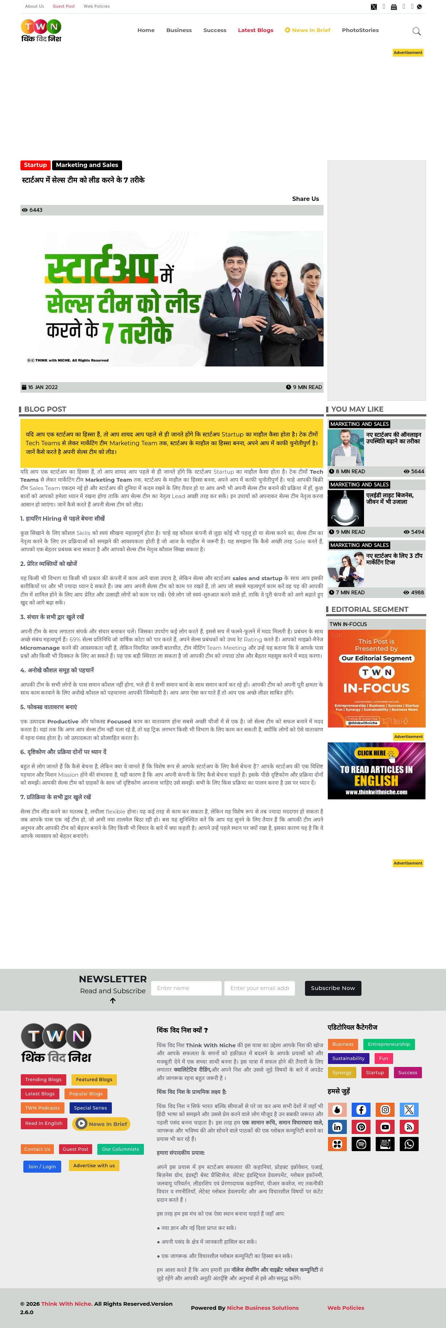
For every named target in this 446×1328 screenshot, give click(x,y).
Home (145, 30)
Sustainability (348, 1058)
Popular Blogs (86, 1093)
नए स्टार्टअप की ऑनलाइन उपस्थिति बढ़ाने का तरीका (394, 438)
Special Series (90, 1108)
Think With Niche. (67, 1303)
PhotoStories (360, 30)
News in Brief (307, 30)
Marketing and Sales (87, 165)
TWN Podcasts (42, 1108)
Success (214, 30)
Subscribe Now (333, 988)
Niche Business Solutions (263, 1307)
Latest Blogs (255, 30)
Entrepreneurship (389, 1044)
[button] (416, 31)
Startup (35, 165)
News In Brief (101, 1123)
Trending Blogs (43, 1079)
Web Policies (97, 6)
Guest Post (64, 6)
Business (179, 30)
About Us (34, 6)
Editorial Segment (370, 609)
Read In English (43, 1123)
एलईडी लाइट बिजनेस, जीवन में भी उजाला (390, 498)
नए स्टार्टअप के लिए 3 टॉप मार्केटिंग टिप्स (394, 559)
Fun (383, 1058)
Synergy (342, 1072)
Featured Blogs (94, 1079)
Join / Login (42, 1166)
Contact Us (37, 1149)
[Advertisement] (233, 98)
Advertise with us (94, 1165)
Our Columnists (120, 1149)
